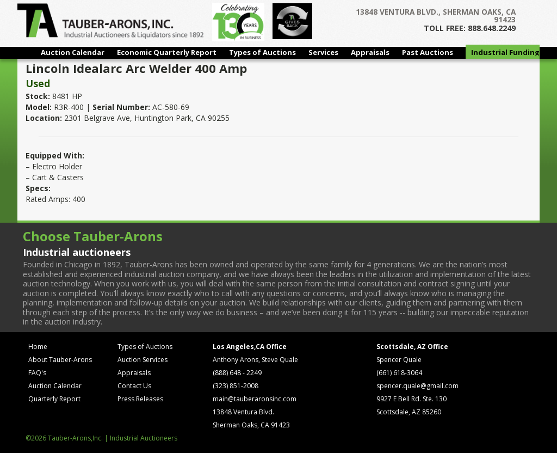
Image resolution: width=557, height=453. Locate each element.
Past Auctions (427, 52)
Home (37, 346)
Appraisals (370, 52)
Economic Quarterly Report (166, 52)
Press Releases (140, 398)
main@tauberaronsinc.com (254, 398)
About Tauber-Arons (60, 359)
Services (323, 52)
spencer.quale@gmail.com (417, 385)
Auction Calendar (72, 52)
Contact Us (134, 385)
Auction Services (142, 359)
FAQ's (37, 372)
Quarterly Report (54, 398)
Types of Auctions (262, 52)
